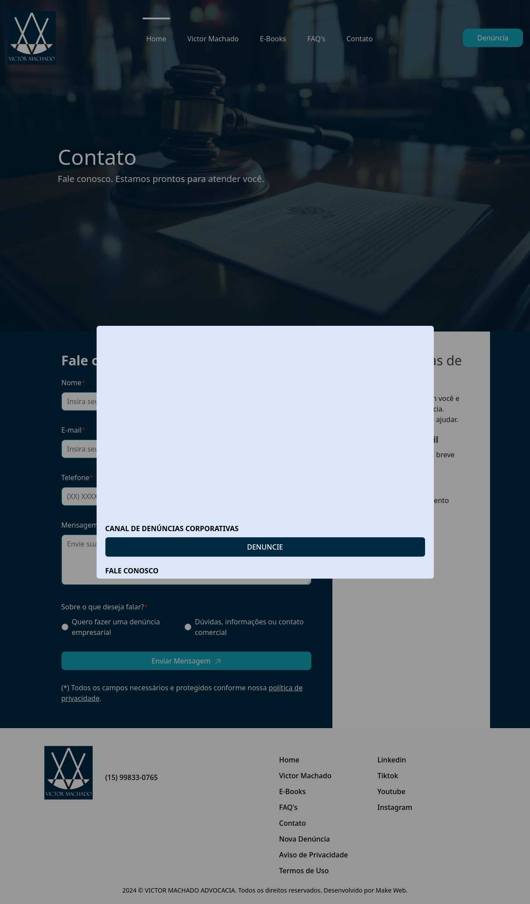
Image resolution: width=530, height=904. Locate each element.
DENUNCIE (265, 547)
